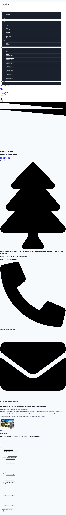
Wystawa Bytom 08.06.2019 (9, 78)
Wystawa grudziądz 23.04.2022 (10, 62)
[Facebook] (1, 89)
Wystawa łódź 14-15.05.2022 (9, 59)
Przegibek (7, 33)
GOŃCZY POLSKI (6, 451)
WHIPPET (5, 18)
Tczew (7, 43)
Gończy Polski (6, 82)
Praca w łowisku (6, 85)
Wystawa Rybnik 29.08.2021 (9, 66)
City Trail (7, 28)
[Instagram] (2, 89)
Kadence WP (14, 441)
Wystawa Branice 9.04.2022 (9, 63)
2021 (5, 463)
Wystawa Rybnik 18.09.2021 (9, 74)
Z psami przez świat (5, 457)
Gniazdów (7, 54)
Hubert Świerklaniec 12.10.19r (10, 479)
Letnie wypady (8, 32)
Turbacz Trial (7, 25)
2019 (5, 505)
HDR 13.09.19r (8, 44)
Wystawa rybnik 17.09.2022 (9, 55)
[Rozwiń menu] (1, 101)
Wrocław (7, 51)
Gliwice (7, 50)
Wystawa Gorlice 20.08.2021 (9, 67)
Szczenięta (5, 86)
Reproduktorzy (8, 14)
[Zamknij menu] (0, 447)
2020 (4, 75)
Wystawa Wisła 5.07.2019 (10, 507)
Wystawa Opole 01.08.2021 (9, 71)
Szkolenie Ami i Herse (9, 36)
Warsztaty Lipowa (8, 37)
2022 (5, 482)
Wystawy (3, 480)
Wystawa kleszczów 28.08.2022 (10, 58)
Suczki (7, 15)
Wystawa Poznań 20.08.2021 (9, 70)
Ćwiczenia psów (8, 29)
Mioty (3, 509)
